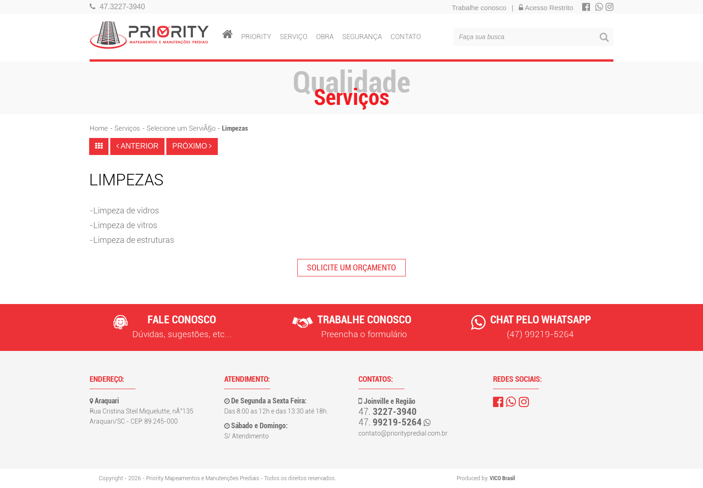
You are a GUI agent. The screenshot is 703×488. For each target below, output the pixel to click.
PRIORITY (256, 35)
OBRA (325, 35)
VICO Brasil (502, 478)
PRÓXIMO (192, 146)
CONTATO (406, 35)
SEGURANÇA (362, 35)
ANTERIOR (137, 146)
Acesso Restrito (546, 7)
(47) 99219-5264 (540, 334)
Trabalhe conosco (479, 7)
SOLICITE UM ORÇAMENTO (351, 267)
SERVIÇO (293, 35)
